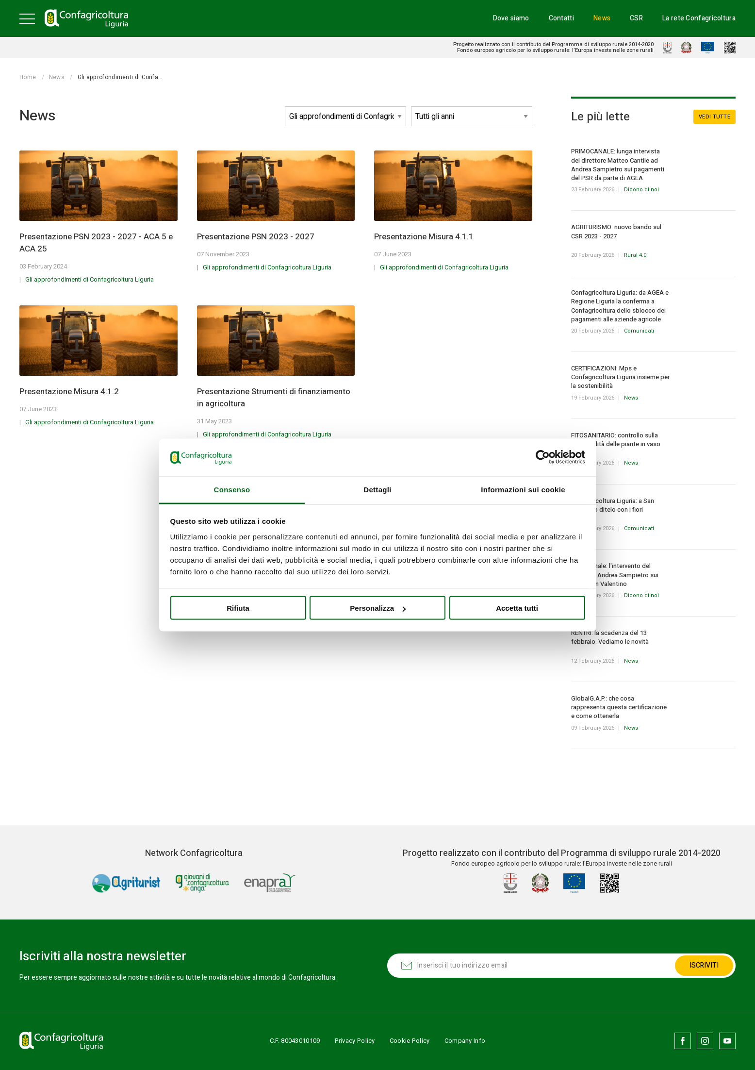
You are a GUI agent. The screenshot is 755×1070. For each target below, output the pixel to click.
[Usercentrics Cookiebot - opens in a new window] (542, 457)
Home (27, 77)
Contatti (561, 18)
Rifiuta (238, 608)
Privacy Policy (355, 1040)
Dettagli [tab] (377, 489)
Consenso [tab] (232, 489)
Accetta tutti (517, 608)
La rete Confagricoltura (699, 18)
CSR (636, 18)
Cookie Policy (410, 1040)
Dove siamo (511, 18)
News (601, 18)
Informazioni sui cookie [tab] (523, 489)
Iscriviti (704, 965)
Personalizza (378, 608)
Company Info (465, 1040)
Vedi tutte (714, 117)
